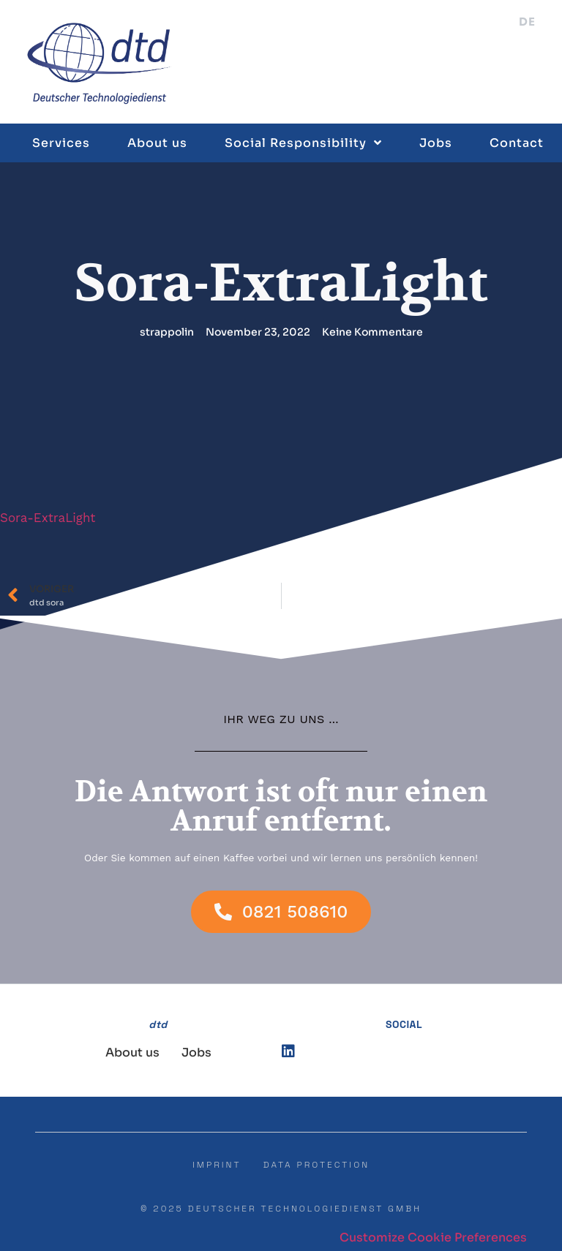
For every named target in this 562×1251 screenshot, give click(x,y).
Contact (517, 142)
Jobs (435, 142)
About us (157, 142)
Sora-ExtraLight (47, 517)
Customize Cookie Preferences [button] (433, 1237)
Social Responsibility (303, 142)
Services (61, 142)
